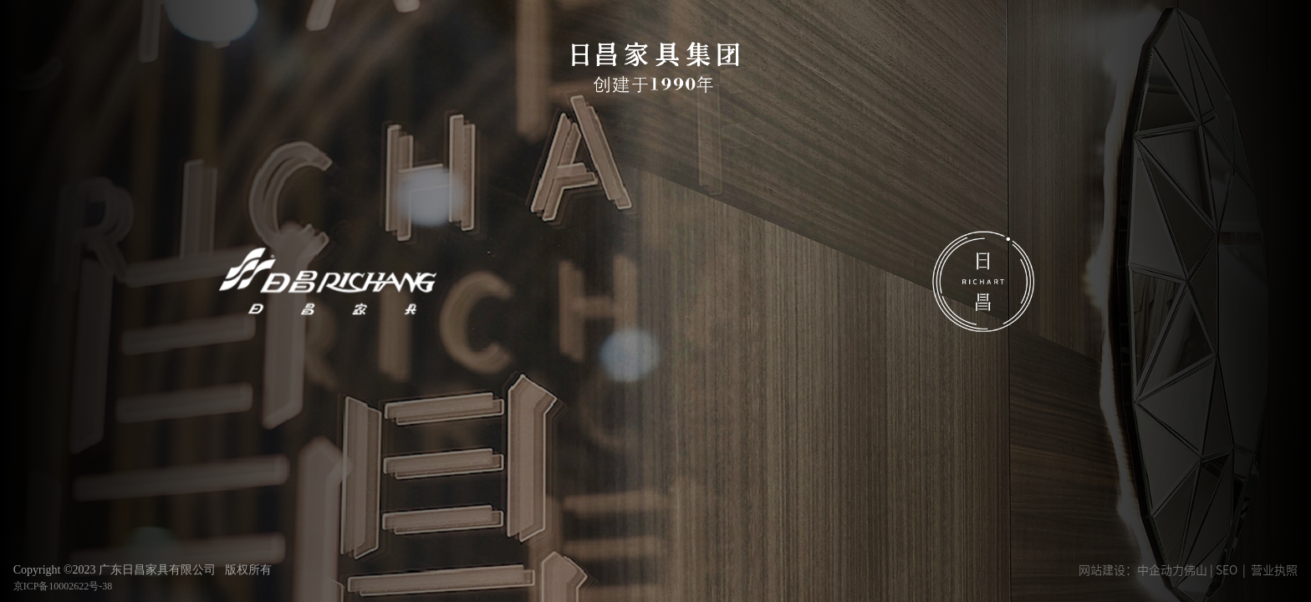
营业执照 (1274, 570)
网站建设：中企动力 (1131, 570)
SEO (1226, 570)
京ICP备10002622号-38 (63, 586)
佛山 (1195, 570)
